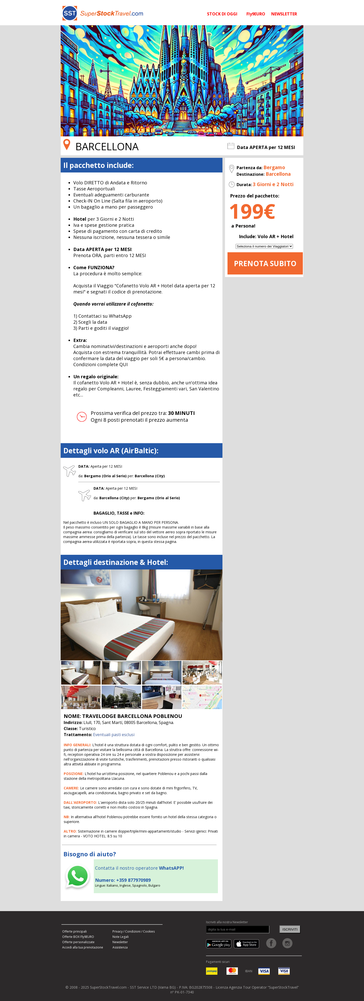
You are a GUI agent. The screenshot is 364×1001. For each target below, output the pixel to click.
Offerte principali (74, 931)
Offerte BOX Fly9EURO (78, 937)
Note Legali (120, 937)
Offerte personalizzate (78, 942)
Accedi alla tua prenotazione (82, 947)
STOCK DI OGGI (222, 14)
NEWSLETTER (284, 14)
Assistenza (120, 947)
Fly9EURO (255, 14)
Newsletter (120, 942)
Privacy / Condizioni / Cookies (133, 931)
